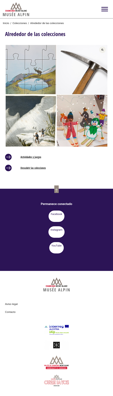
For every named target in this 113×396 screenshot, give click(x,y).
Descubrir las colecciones (33, 168)
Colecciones (19, 23)
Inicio (6, 23)
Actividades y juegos (31, 157)
